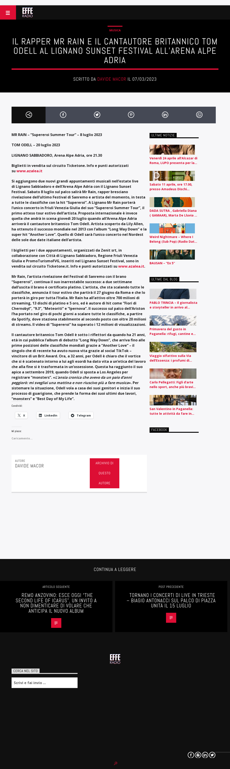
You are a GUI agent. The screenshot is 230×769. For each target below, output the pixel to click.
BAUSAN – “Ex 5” (162, 263)
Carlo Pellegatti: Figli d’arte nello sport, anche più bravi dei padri (171, 384)
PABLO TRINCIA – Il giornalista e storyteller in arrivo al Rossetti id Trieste (173, 305)
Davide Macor (111, 79)
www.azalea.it (131, 266)
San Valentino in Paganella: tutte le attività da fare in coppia (171, 411)
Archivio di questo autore (105, 473)
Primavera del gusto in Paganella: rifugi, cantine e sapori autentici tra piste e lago (171, 331)
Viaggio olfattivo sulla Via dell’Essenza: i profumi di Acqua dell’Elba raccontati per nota (174, 358)
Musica (115, 30)
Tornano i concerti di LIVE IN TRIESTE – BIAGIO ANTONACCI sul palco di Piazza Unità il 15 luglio (171, 600)
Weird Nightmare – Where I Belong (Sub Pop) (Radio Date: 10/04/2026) (173, 239)
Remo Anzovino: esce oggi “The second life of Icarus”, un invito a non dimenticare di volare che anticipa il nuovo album (56, 603)
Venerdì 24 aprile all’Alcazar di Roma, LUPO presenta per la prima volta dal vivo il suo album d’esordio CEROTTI (173, 160)
